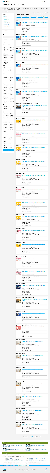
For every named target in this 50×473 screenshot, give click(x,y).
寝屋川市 (6, 450)
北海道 (29, 460)
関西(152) (5, 17)
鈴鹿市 (44, 445)
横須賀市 (6, 446)
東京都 (6, 458)
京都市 (6, 449)
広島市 (36, 449)
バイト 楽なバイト (40, 16)
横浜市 (3, 445)
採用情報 (27, 469)
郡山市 (41, 449)
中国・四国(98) (6, 24)
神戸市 (8, 449)
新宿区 (6, 445)
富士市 (34, 445)
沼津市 (36, 445)
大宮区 (12, 460)
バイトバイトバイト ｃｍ (25, 16)
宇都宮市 (22, 460)
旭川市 (38, 449)
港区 (11, 445)
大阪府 (29, 458)
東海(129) (5, 21)
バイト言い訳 (18, 16)
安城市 (29, 446)
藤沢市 (12, 459)
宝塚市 (20, 449)
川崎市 (18, 445)
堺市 (13, 449)
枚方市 (3, 450)
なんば (34, 458)
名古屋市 (26, 445)
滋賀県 (44, 458)
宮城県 (35, 460)
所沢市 (10, 460)
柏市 (17, 460)
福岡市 (31, 449)
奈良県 (29, 459)
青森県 (39, 460)
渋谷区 (14, 445)
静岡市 (32, 445)
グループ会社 (29, 469)
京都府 (42, 458)
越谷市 (9, 446)
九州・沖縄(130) (6, 19)
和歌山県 (32, 459)
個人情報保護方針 (34, 469)
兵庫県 (36, 458)
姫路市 (15, 449)
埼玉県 (6, 460)
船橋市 (16, 460)
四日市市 (41, 445)
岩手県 (41, 460)
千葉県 (14, 460)
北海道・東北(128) (7, 22)
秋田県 (45, 460)
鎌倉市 (17, 459)
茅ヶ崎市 (15, 459)
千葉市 (16, 445)
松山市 (33, 449)
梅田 (31, 458)
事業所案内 (19, 469)
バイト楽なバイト (33, 16)
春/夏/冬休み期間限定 (12, 53)
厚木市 (19, 459)
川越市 (8, 460)
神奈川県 (7, 459)
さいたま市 (8, 445)
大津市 (22, 449)
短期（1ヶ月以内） (6, 51)
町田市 (10, 458)
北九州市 (26, 450)
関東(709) (5, 16)
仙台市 (29, 449)
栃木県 (19, 460)
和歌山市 (11, 449)
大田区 (3, 446)
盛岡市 (43, 460)
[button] (47, 16)
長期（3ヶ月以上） (6, 53)
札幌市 (26, 449)
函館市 (45, 449)
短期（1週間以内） (12, 48)
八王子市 (8, 458)
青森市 (43, 449)
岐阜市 (39, 445)
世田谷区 (21, 445)
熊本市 (29, 450)
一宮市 (31, 446)
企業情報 (16, 469)
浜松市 (29, 445)
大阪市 (3, 449)
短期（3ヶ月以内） (12, 51)
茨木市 (18, 449)
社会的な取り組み (23, 469)
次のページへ (38, 436)
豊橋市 (26, 446)
